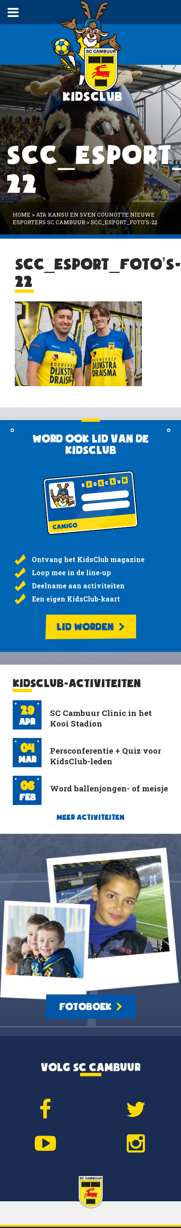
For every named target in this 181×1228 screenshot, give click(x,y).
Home (22, 214)
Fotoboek (91, 1007)
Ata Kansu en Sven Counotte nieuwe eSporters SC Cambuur (84, 218)
